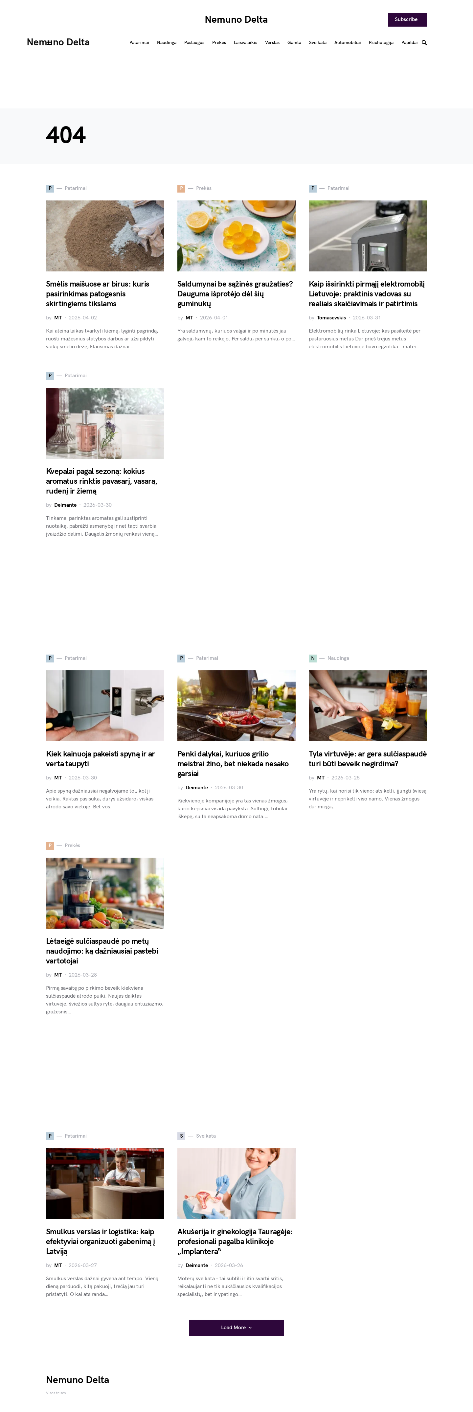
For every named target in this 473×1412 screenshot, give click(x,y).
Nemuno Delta (236, 20)
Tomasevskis (331, 318)
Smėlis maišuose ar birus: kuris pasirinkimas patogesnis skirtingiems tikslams (97, 294)
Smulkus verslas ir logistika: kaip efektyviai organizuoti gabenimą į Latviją (100, 1241)
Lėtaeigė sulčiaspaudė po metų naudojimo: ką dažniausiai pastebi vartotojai (102, 951)
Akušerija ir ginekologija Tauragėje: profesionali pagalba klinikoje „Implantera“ (235, 1241)
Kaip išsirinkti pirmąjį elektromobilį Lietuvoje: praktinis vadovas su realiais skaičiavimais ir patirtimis (367, 294)
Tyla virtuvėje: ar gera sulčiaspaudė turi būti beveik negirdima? (368, 759)
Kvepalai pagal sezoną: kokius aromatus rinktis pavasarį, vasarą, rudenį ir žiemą (101, 481)
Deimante (65, 505)
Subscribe (406, 19)
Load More (233, 1328)
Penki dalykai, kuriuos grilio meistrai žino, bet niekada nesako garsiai (232, 763)
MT (58, 318)
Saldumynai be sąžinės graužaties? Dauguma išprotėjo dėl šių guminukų (235, 294)
